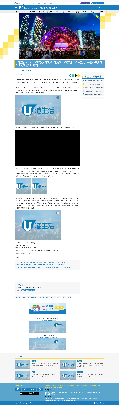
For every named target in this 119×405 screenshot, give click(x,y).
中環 (23, 290)
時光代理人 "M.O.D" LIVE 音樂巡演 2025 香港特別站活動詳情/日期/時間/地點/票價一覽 (45, 364)
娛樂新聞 (48, 8)
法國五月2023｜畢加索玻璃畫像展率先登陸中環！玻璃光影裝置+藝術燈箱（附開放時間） (41, 262)
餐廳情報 (47, 387)
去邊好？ (93, 12)
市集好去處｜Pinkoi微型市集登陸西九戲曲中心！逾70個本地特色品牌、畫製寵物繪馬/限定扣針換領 (44, 267)
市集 (59, 297)
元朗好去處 (78, 385)
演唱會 (17, 12)
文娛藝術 (41, 297)
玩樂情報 (32, 12)
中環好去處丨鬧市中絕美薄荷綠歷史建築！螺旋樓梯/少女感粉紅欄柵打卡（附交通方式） (41, 265)
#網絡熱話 (74, 400)
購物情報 (41, 12)
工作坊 (53, 297)
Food (34, 3)
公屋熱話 (42, 8)
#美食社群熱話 (57, 399)
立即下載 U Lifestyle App (98, 3)
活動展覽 (30, 70)
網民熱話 (47, 392)
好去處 (18, 297)
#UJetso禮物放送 (50, 400)
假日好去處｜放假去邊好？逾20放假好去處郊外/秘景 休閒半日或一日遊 (90, 375)
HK (23, 3)
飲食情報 (49, 12)
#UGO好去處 (48, 399)
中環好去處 (26, 297)
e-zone (51, 3)
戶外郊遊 (80, 372)
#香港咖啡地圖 (76, 399)
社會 (63, 12)
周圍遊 (77, 12)
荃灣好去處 (86, 385)
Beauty (39, 3)
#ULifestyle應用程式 (86, 399)
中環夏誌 (28, 254)
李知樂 (20, 75)
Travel (28, 3)
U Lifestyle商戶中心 (85, 3)
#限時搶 (95, 399)
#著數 (68, 400)
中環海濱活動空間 (30, 290)
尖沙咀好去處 (62, 385)
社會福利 (59, 387)
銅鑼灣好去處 (71, 385)
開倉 (56, 385)
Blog (45, 3)
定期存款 (54, 8)
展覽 (64, 297)
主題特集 (101, 12)
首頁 (17, 70)
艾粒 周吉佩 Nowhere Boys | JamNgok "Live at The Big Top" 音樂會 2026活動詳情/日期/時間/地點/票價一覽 (90, 365)
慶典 (48, 297)
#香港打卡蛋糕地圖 (66, 399)
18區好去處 (85, 12)
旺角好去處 (93, 385)
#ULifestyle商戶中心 (61, 400)
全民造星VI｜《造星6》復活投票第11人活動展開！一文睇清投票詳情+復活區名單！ (45, 375)
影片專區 (70, 12)
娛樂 (57, 12)
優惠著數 (24, 12)
